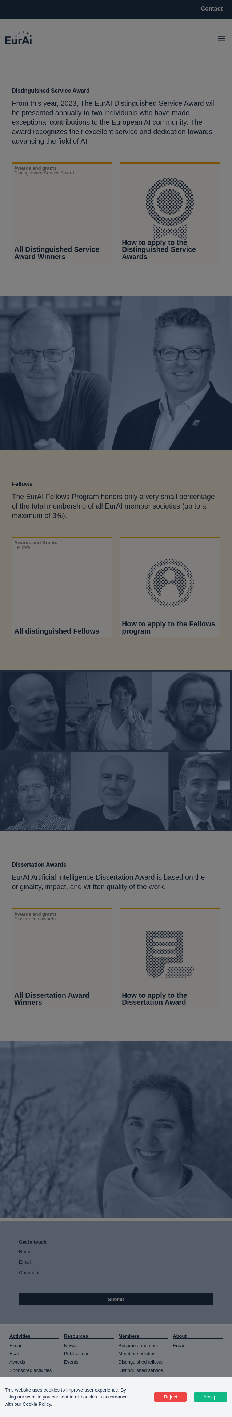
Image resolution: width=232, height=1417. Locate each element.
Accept (210, 1397)
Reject (170, 1397)
